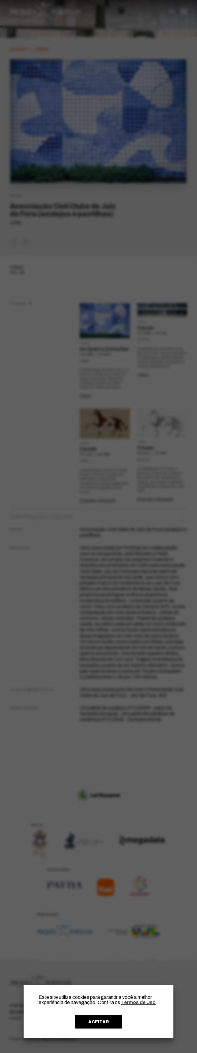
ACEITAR (98, 1021)
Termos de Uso (138, 1002)
